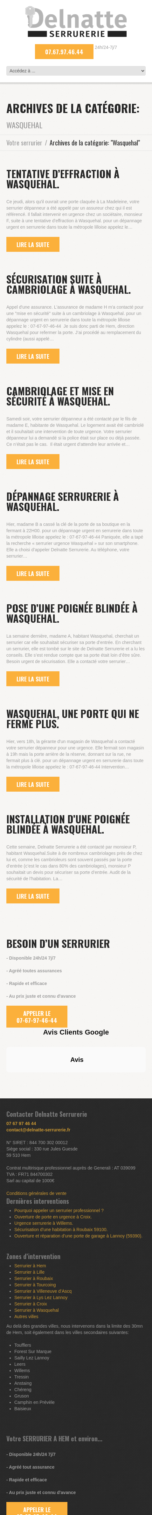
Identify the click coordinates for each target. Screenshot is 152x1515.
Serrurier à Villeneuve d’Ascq (43, 1291)
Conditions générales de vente (36, 1193)
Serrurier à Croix (30, 1303)
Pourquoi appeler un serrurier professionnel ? (59, 1210)
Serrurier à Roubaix (33, 1278)
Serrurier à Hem (30, 1265)
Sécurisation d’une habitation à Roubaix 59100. (60, 1229)
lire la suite (33, 244)
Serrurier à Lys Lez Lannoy (41, 1297)
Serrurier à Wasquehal (36, 1310)
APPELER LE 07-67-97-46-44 (37, 1016)
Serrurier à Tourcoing (35, 1284)
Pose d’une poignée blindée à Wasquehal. (72, 613)
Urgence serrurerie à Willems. (43, 1223)
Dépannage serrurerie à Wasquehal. (62, 501)
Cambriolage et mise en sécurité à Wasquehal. (60, 395)
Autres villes (26, 1316)
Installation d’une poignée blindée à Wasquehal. (68, 823)
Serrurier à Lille (29, 1272)
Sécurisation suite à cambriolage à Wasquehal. (68, 284)
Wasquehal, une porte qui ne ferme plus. (72, 718)
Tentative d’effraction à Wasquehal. (63, 178)
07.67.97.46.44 (64, 52)
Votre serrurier (24, 142)
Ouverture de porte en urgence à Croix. (53, 1216)
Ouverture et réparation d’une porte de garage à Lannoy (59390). (78, 1235)
